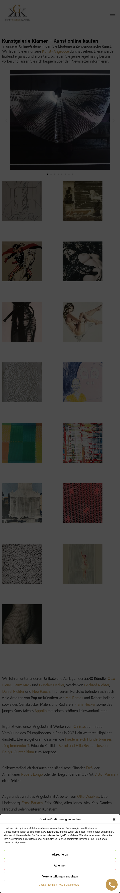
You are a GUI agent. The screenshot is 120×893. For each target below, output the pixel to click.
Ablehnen (60, 865)
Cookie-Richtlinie (48, 884)
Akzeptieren (60, 854)
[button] (114, 819)
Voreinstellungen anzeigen (60, 876)
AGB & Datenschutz (69, 884)
